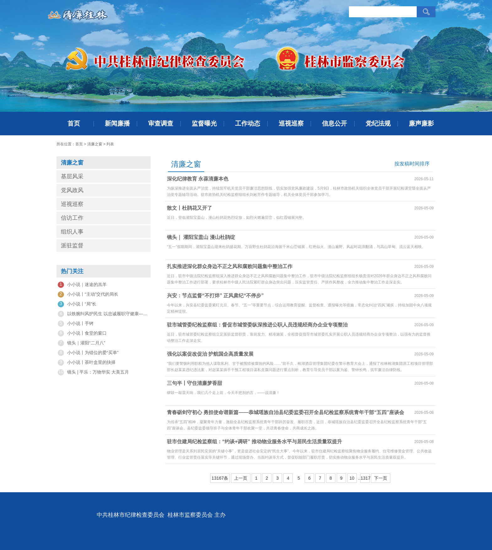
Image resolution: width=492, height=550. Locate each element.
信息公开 (334, 123)
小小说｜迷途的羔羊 (82, 285)
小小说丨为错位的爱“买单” (88, 353)
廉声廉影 (421, 123)
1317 (365, 478)
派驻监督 (72, 245)
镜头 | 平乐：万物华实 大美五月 (93, 372)
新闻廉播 (117, 123)
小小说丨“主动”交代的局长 (88, 294)
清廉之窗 (94, 144)
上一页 (240, 478)
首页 (73, 123)
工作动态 (247, 123)
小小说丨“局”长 (77, 304)
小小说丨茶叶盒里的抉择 (86, 362)
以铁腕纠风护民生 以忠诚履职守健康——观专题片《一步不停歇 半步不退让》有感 (103, 314)
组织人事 (72, 232)
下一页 (380, 478)
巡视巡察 (291, 123)
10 (352, 478)
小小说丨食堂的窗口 (82, 333)
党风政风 (72, 190)
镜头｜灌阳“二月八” (81, 343)
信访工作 (72, 218)
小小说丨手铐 (76, 324)
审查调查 (160, 123)
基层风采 (72, 176)
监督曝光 (204, 123)
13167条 (219, 478)
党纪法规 (378, 123)
